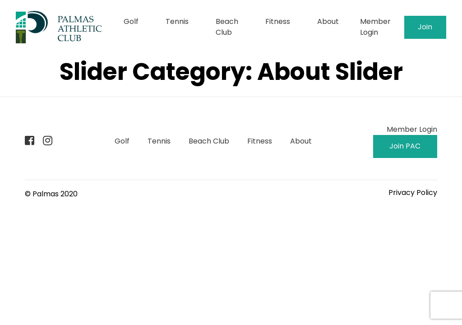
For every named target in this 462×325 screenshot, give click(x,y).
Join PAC (425, 30)
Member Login (375, 26)
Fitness (277, 21)
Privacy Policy (412, 192)
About (328, 21)
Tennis (177, 21)
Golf (131, 21)
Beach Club (227, 26)
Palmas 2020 (55, 194)
